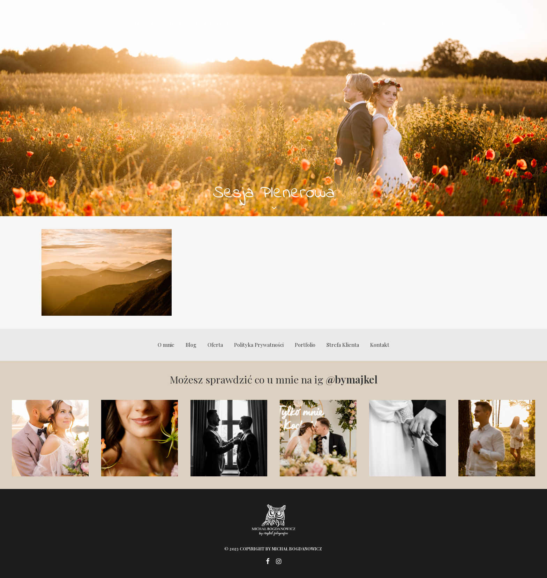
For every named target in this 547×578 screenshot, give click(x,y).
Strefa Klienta (341, 23)
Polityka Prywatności (259, 344)
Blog (176, 23)
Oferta (392, 23)
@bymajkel (351, 379)
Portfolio (214, 23)
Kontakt (429, 23)
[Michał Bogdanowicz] (273, 23)
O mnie (146, 23)
